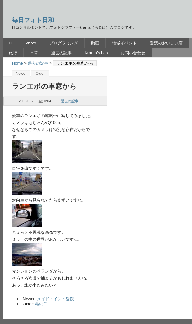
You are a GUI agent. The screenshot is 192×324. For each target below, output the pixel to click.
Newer (21, 73)
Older (40, 73)
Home (17, 63)
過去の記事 (61, 52)
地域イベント (124, 43)
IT (11, 43)
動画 (95, 43)
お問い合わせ (133, 52)
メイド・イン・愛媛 (55, 299)
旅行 (13, 52)
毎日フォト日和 (33, 20)
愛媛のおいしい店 (166, 43)
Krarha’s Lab (96, 52)
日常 (34, 52)
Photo (31, 43)
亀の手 (41, 304)
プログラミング (63, 43)
